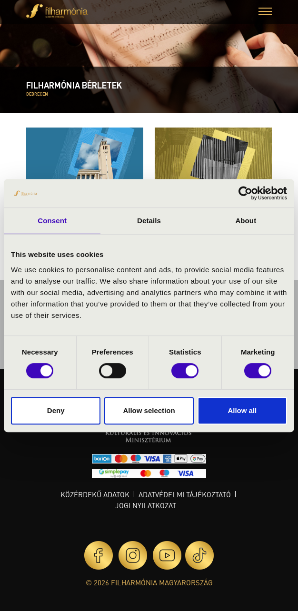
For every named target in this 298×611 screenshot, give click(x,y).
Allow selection (149, 410)
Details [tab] (149, 221)
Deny (56, 410)
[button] (265, 13)
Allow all (242, 410)
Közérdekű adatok (94, 494)
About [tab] (245, 221)
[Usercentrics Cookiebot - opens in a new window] (245, 193)
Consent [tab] (52, 221)
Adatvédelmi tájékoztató (185, 494)
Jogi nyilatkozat (145, 505)
